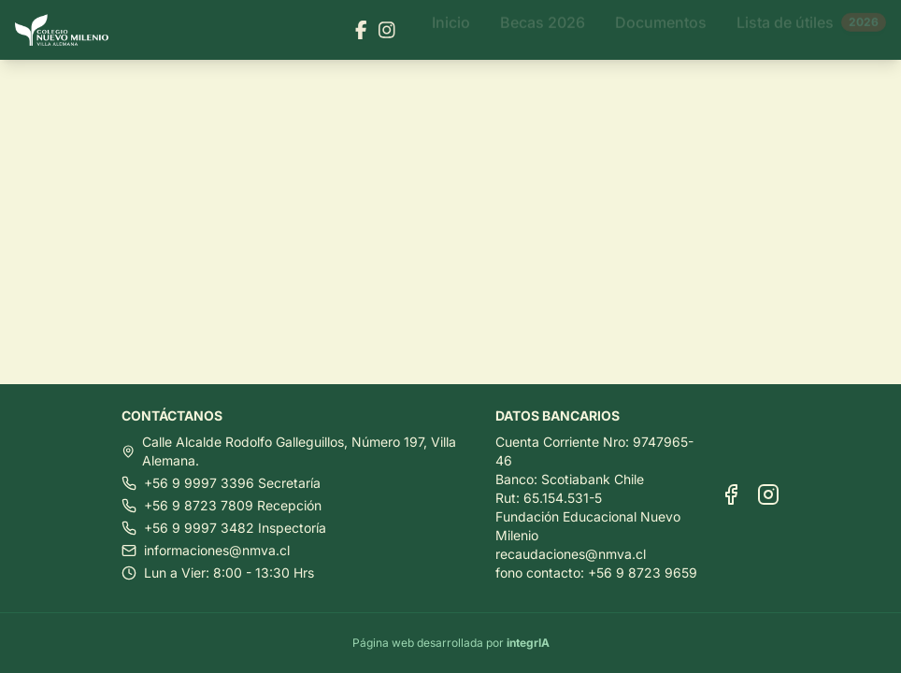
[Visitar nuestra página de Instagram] (387, 30)
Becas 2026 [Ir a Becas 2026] (542, 30)
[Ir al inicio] (69, 30)
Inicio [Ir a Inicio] (451, 30)
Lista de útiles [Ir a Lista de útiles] (811, 30)
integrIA (528, 643)
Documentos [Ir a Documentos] (661, 30)
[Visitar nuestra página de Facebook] (361, 30)
